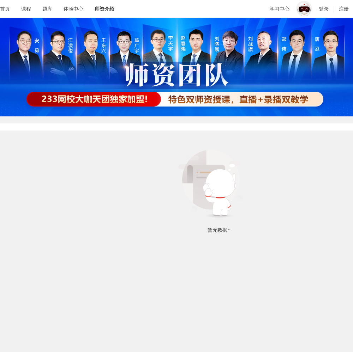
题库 (47, 9)
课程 (26, 9)
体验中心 (73, 9)
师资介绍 (104, 9)
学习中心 (279, 9)
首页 (5, 9)
